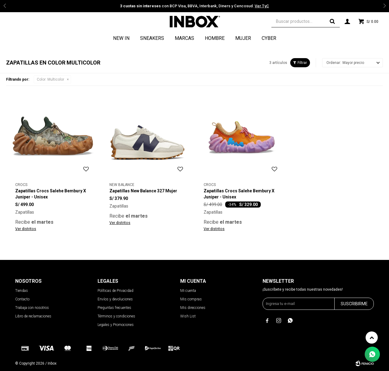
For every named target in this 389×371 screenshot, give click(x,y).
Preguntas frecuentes (114, 308)
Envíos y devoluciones (115, 299)
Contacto (22, 299)
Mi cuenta (188, 291)
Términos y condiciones (116, 316)
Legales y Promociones (116, 325)
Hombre (215, 38)
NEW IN (121, 38)
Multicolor (50, 79)
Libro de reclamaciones (33, 316)
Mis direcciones (192, 308)
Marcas (184, 38)
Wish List (188, 316)
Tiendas (21, 291)
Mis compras (191, 299)
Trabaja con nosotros (32, 308)
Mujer (243, 38)
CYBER (269, 38)
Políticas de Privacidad (115, 291)
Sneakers (152, 38)
